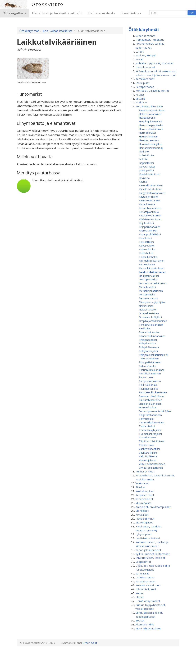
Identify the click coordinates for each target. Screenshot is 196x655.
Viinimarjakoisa (147, 460)
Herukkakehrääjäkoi (150, 144)
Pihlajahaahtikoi (148, 339)
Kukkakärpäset (144, 491)
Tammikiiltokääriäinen (151, 422)
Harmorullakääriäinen (151, 129)
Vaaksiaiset (142, 483)
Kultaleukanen (147, 264)
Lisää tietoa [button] (130, 13)
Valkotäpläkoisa (148, 456)
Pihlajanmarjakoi (148, 351)
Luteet (139, 51)
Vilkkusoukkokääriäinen (152, 464)
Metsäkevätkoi (147, 287)
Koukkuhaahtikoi (148, 257)
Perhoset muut (144, 471)
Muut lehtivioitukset (148, 628)
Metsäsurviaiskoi (148, 298)
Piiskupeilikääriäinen (150, 362)
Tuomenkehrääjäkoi (150, 433)
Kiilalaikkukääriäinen (150, 219)
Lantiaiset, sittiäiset (147, 538)
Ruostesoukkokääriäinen (153, 392)
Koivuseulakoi (146, 245)
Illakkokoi (144, 151)
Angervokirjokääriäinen (152, 110)
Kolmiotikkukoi (147, 249)
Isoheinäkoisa (146, 155)
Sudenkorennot (145, 36)
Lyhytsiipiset (143, 534)
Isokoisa (143, 159)
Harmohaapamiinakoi (151, 125)
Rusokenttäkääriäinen (151, 396)
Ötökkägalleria (15, 13)
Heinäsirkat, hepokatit (149, 39)
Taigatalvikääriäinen (150, 415)
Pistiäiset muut (144, 518)
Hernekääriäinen (148, 136)
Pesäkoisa (144, 328)
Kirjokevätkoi (146, 223)
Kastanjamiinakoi (148, 196)
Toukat (139, 620)
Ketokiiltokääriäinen (150, 215)
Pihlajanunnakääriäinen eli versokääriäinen (153, 356)
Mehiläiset (142, 510)
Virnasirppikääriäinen (151, 467)
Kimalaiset (141, 514)
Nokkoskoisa (146, 306)
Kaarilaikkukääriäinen (151, 185)
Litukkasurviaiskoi (149, 275)
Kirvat (139, 59)
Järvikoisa (144, 178)
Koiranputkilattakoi (150, 234)
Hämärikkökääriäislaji (151, 148)
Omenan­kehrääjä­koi (150, 317)
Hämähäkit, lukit (145, 589)
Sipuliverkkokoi (147, 407)
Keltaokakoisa (147, 204)
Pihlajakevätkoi (147, 343)
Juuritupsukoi (146, 170)
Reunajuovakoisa (148, 388)
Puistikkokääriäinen (150, 373)
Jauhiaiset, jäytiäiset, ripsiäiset (154, 63)
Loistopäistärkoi (148, 279)
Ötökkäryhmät (29, 31)
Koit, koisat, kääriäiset (57, 31)
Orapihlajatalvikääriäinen (153, 321)
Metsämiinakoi (147, 294)
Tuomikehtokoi (147, 437)
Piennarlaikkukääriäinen (152, 336)
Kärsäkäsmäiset (145, 581)
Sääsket (140, 487)
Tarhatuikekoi (147, 426)
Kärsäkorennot (144, 79)
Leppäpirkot (143, 561)
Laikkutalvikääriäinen (152, 272)
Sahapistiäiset (144, 499)
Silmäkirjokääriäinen (150, 403)
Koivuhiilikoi (145, 238)
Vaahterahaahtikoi (149, 448)
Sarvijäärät (142, 573)
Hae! (191, 12)
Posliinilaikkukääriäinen (152, 369)
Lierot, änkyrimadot (147, 601)
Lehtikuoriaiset (144, 577)
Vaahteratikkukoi (148, 452)
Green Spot (90, 642)
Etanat (139, 597)
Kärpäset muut (144, 495)
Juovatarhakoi (147, 166)
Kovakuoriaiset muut (148, 585)
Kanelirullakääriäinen (150, 189)
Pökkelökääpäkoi (148, 385)
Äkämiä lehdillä (144, 624)
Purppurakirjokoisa (150, 381)
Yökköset (141, 102)
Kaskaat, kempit (145, 55)
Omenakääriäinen (149, 313)
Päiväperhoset (144, 87)
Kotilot (139, 593)
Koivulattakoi (146, 242)
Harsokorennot (145, 67)
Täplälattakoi (146, 445)
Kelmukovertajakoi (149, 200)
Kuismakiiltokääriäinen (151, 260)
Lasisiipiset (142, 83)
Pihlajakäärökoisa (149, 347)
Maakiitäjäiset (144, 522)
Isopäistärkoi (146, 163)
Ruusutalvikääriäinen (150, 400)
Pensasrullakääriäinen (151, 324)
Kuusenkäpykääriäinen (151, 268)
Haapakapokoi (147, 117)
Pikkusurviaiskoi (148, 366)
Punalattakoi (146, 377)
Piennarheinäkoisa (149, 332)
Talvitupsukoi (146, 418)
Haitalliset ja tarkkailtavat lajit (57, 13)
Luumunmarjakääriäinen (152, 283)
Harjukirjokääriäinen (150, 121)
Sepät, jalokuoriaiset (148, 550)
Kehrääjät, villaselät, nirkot (152, 90)
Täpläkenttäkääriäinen (152, 441)
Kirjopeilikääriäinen (149, 227)
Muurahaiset (143, 503)
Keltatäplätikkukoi (149, 211)
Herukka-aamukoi (149, 140)
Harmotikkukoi (147, 132)
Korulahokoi (146, 253)
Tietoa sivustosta (101, 13)
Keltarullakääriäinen (150, 208)
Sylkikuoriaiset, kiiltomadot (152, 554)
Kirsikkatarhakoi (148, 230)
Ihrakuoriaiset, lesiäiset (150, 557)
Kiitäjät (139, 94)
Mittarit (140, 98)
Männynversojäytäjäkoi (152, 302)
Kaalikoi (143, 181)
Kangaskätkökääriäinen (152, 193)
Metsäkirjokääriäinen (151, 290)
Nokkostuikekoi (147, 309)
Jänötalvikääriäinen (149, 174)
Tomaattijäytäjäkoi (150, 430)
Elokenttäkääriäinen (150, 114)
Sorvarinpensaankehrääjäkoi (155, 411)
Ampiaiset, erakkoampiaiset (153, 507)
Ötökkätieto (47, 4)
